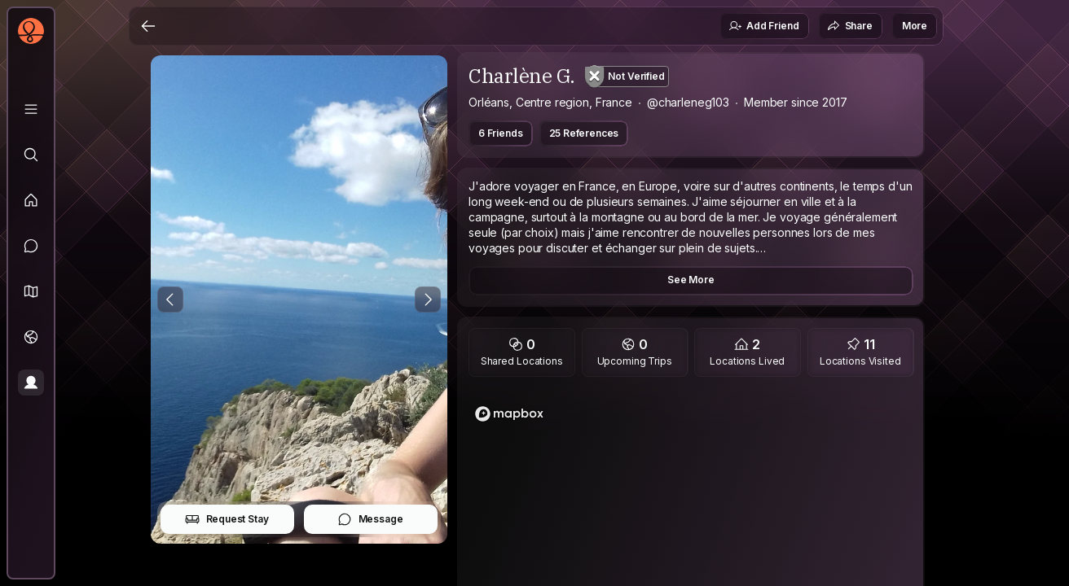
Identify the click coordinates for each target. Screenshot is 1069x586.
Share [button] (850, 26)
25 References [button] (584, 133)
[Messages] (31, 246)
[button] (31, 291)
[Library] (31, 109)
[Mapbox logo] (509, 414)
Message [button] (370, 519)
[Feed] (31, 200)
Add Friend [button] (763, 26)
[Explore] (31, 155)
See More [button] (691, 279)
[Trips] (31, 337)
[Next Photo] (428, 299)
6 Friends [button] (500, 133)
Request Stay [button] (227, 519)
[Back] (148, 26)
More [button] (914, 26)
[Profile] (31, 383)
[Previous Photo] (170, 299)
